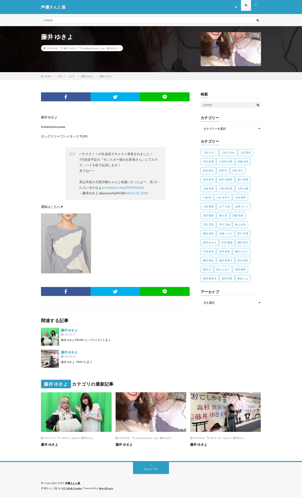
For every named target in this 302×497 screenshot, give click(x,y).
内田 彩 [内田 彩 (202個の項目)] (223, 170)
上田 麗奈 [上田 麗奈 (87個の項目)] (245, 152)
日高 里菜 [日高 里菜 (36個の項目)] (208, 224)
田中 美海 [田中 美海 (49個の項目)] (242, 233)
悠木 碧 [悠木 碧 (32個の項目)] (223, 215)
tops (103, 48)
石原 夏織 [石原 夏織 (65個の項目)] (226, 242)
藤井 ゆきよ (70, 48)
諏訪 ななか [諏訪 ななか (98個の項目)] (241, 251)
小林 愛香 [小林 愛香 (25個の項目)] (240, 197)
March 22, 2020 (137, 193)
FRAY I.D (215, 438)
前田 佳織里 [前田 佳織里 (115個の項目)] (225, 179)
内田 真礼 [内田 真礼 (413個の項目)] (237, 170)
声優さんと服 (73, 483)
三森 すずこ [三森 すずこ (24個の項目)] (209, 152)
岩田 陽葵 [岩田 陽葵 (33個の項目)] (208, 215)
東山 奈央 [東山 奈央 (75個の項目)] (240, 224)
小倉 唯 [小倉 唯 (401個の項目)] (207, 197)
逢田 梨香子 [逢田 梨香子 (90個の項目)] (225, 260)
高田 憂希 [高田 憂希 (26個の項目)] (240, 269)
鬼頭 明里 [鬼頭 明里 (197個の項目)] (226, 278)
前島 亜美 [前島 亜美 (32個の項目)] (208, 179)
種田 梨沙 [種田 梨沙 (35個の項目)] (242, 242)
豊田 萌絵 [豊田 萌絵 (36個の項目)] (208, 260)
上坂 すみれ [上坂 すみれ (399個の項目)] (228, 152)
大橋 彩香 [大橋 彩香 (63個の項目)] (208, 188)
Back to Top (151, 469)
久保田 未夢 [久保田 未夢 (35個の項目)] (225, 161)
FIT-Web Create (72, 488)
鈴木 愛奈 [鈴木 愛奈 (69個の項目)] (242, 260)
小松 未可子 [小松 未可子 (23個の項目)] (223, 197)
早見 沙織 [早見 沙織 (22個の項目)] (224, 224)
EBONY (65, 438)
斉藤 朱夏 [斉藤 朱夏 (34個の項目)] (237, 215)
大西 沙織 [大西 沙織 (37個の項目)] (242, 188)
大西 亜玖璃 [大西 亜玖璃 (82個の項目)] (225, 188)
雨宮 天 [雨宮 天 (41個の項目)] (207, 269)
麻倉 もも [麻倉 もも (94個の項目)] (242, 278)
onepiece (75, 438)
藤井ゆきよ (113, 48)
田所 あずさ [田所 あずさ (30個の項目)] (209, 242)
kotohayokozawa (91, 48)
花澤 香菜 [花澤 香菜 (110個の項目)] (224, 251)
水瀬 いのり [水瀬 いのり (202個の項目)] (225, 233)
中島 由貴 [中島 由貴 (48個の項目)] (208, 161)
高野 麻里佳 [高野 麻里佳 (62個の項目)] (209, 278)
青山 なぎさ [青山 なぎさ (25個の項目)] (223, 269)
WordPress (108, 488)
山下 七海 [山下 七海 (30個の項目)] (224, 206)
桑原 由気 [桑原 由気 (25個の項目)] (208, 233)
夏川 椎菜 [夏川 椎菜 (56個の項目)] (242, 179)
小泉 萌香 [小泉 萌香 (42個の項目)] (208, 206)
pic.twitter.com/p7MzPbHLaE (123, 187)
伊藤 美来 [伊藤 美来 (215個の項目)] (242, 161)
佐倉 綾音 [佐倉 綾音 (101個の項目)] (208, 170)
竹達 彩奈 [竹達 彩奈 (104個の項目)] (208, 251)
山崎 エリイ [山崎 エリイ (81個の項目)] (241, 206)
